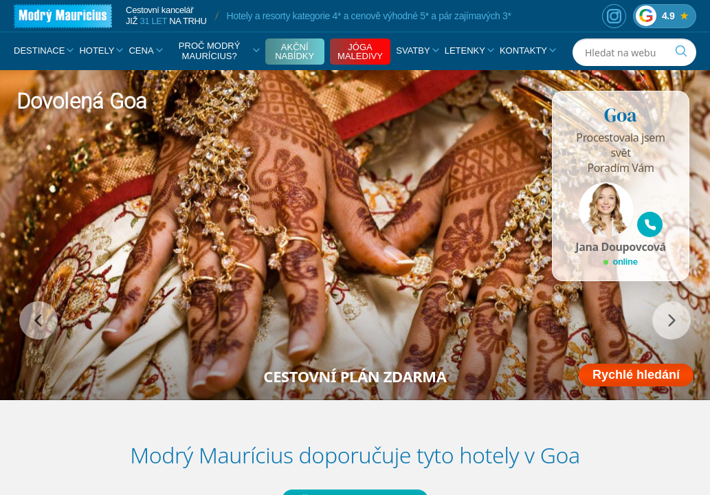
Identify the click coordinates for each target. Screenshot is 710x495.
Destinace (44, 50)
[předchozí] (38, 320)
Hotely (101, 50)
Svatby (417, 50)
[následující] (671, 320)
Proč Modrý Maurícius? (219, 51)
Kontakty (528, 50)
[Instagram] (614, 16)
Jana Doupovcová (620, 246)
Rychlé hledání (636, 375)
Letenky (469, 50)
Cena (145, 50)
